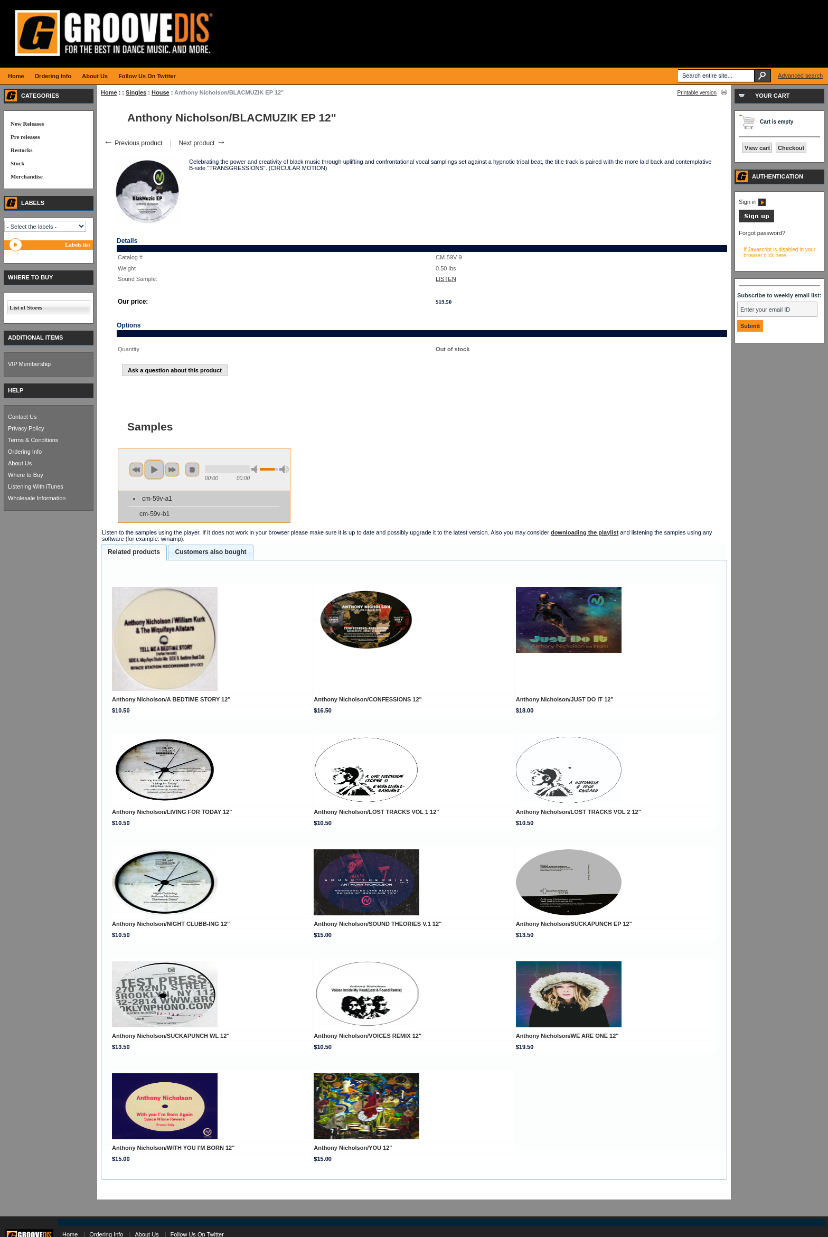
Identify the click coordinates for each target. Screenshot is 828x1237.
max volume (284, 469)
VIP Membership (29, 364)
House (161, 92)
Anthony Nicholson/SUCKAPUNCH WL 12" (171, 1036)
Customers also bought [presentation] (210, 552)
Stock (17, 163)
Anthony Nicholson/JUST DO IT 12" (565, 699)
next (172, 469)
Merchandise (27, 176)
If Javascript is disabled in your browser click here (779, 252)
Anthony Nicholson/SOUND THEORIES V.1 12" (377, 924)
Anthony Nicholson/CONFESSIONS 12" (367, 699)
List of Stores (26, 307)
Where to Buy (25, 475)
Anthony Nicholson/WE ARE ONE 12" (567, 1036)
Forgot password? (762, 233)
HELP (15, 390)
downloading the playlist (584, 532)
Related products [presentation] (134, 552)
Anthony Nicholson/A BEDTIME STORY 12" (171, 699)
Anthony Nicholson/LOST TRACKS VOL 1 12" (376, 812)
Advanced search (800, 75)
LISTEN (446, 279)
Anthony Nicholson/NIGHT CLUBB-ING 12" (171, 924)
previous (136, 469)
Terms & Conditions (33, 440)
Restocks (22, 150)
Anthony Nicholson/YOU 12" (353, 1148)
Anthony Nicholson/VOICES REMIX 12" (367, 1036)
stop (192, 469)
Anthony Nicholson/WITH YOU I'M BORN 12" (173, 1148)
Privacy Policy (26, 428)
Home (109, 92)
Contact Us (22, 417)
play (154, 469)
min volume (256, 469)
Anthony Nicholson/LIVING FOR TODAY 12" (172, 812)
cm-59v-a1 (157, 498)
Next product (201, 143)
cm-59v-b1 (154, 514)
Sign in (752, 202)
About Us (20, 463)
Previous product (132, 143)
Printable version (697, 93)
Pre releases (25, 137)
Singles (136, 92)
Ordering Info (25, 451)
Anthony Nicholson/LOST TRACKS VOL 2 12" (578, 812)
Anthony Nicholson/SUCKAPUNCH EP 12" (574, 924)
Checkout (791, 148)
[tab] (134, 552)
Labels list (77, 244)
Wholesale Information (36, 498)
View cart (757, 148)
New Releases (27, 123)
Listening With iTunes (35, 486)
